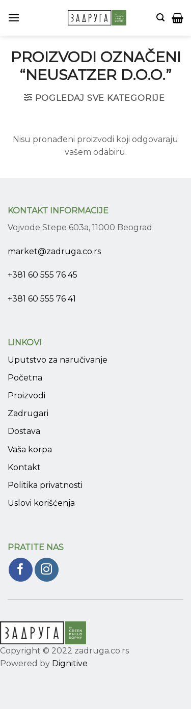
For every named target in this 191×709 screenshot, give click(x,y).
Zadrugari (28, 413)
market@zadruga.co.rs (54, 251)
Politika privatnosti (45, 485)
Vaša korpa (30, 449)
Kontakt (24, 467)
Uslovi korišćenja (41, 503)
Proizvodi (26, 395)
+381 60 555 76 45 (42, 275)
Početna (25, 378)
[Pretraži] (160, 18)
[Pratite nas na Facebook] (21, 570)
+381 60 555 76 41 (42, 299)
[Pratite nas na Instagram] (47, 570)
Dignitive (70, 663)
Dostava (24, 431)
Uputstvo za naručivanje (57, 360)
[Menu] (14, 17)
